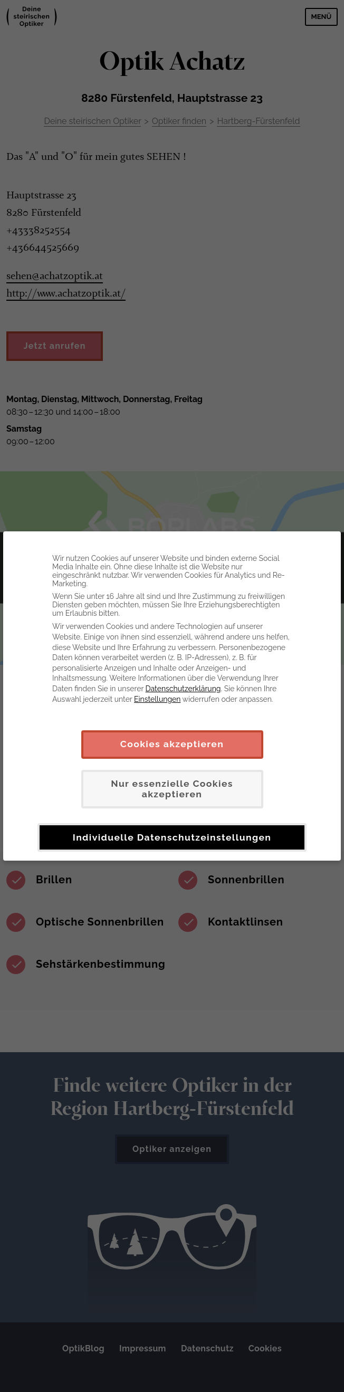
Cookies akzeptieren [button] (172, 744)
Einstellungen (157, 699)
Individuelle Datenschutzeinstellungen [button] (172, 837)
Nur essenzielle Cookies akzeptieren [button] (172, 788)
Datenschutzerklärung (183, 688)
